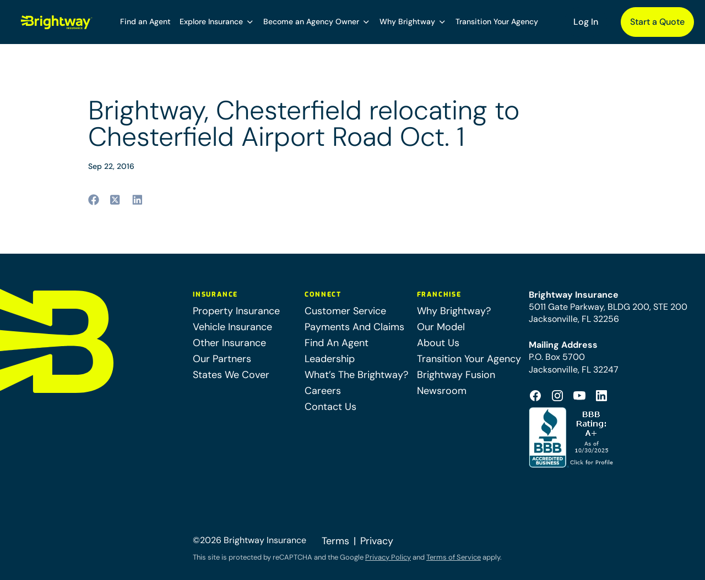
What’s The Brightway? (356, 374)
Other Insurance (229, 342)
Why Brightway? (454, 311)
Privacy (376, 541)
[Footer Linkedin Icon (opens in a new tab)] (601, 395)
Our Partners (222, 358)
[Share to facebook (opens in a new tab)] (93, 199)
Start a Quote (657, 22)
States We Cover (231, 374)
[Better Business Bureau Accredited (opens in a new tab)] (572, 437)
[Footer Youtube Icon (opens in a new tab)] (579, 395)
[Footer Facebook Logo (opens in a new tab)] (535, 395)
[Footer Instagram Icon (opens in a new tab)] (557, 395)
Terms (335, 541)
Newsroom (442, 390)
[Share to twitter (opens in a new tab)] (115, 199)
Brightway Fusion (456, 374)
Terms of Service (453, 557)
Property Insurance (236, 311)
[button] (217, 22)
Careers (323, 390)
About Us (438, 342)
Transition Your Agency (496, 21)
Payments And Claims (354, 326)
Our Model (441, 326)
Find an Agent (145, 21)
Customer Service (345, 311)
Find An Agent (336, 342)
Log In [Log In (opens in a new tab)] (585, 22)
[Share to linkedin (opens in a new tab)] (137, 199)
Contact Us (330, 406)
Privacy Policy (388, 557)
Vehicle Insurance (232, 326)
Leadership (330, 358)
